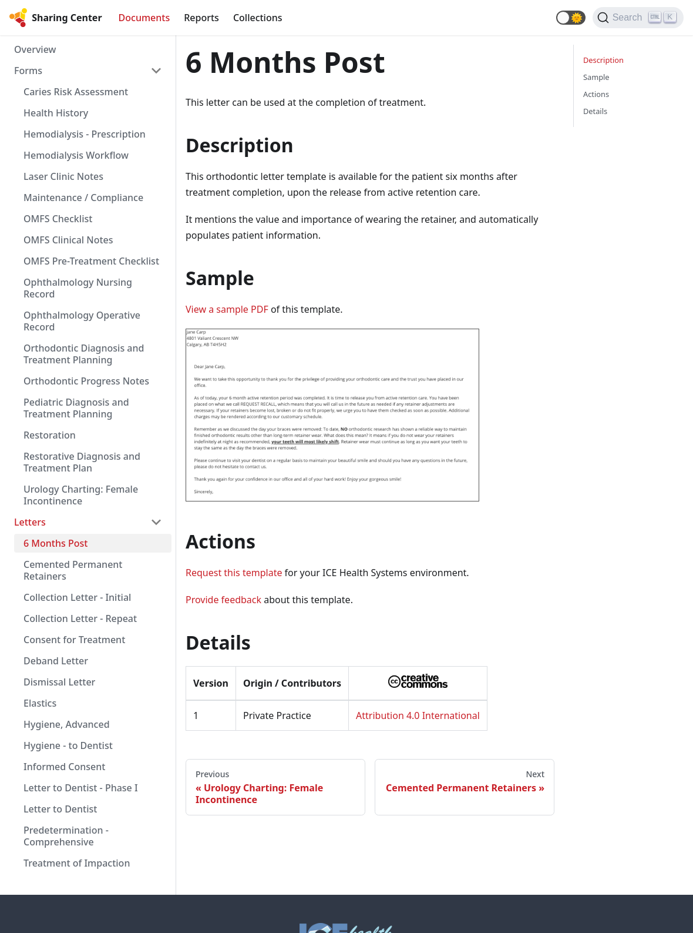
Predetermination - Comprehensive (66, 836)
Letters (30, 522)
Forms (28, 70)
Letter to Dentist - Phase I (80, 787)
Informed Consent (64, 766)
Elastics (39, 703)
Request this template (234, 572)
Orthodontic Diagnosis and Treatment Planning (83, 354)
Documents (144, 17)
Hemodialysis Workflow (76, 155)
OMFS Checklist (57, 218)
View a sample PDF (227, 309)
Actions (596, 94)
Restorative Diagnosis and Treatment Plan (81, 462)
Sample (596, 77)
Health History (55, 112)
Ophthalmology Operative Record (81, 321)
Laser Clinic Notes (63, 176)
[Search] (638, 17)
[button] (571, 18)
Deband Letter (55, 660)
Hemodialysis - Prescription (84, 134)
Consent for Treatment (74, 639)
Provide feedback (223, 599)
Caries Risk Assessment (75, 91)
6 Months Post (55, 543)
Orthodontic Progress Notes (86, 380)
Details (595, 111)
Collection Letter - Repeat (80, 618)
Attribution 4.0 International (418, 715)
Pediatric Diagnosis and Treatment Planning (76, 408)
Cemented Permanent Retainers (73, 570)
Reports (201, 17)
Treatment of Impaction (76, 863)
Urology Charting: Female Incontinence (80, 495)
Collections (257, 17)
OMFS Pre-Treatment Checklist (91, 261)
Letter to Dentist (60, 808)
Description (603, 60)
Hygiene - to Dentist (68, 745)
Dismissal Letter (59, 681)
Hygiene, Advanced (66, 724)
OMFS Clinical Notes (68, 239)
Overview (35, 49)
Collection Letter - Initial (77, 597)
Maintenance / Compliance (83, 197)
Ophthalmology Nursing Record (77, 288)
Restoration (49, 435)
